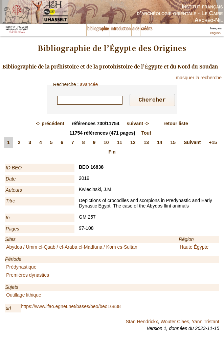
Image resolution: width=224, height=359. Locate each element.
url (8, 309)
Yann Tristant (205, 322)
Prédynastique (21, 268)
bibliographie (98, 29)
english (215, 33)
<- (50, 124)
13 (146, 143)
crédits (146, 29)
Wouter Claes (174, 322)
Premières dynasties (27, 276)
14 (159, 143)
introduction (121, 29)
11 (119, 143)
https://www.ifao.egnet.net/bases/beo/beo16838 (71, 307)
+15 (213, 143)
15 (173, 143)
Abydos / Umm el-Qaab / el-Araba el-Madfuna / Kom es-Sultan (71, 248)
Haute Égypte (194, 248)
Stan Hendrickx (142, 322)
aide (135, 29)
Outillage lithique (23, 296)
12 (133, 143)
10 (106, 143)
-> (138, 124)
